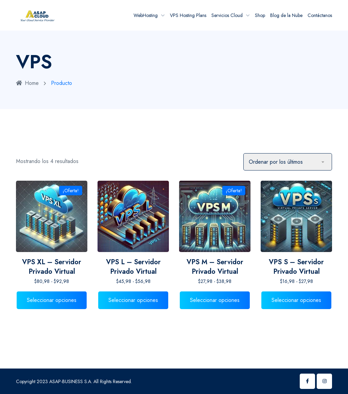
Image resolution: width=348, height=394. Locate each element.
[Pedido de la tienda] (287, 162)
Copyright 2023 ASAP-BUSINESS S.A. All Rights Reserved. (74, 381)
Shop (260, 15)
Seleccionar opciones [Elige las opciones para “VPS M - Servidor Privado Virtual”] (215, 300)
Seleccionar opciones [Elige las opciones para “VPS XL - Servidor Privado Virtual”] (51, 300)
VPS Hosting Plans (188, 15)
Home (27, 83)
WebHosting (146, 15)
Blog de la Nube (286, 15)
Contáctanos (320, 15)
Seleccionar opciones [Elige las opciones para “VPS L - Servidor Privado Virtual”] (133, 300)
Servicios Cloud (227, 15)
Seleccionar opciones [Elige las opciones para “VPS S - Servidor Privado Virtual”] (296, 300)
